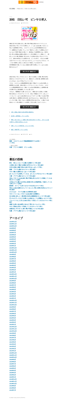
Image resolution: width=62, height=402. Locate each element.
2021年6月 (12, 340)
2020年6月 (12, 366)
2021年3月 (12, 346)
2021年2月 (12, 348)
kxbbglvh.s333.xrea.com (15, 134)
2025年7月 (12, 232)
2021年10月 (13, 331)
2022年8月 (12, 309)
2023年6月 (12, 287)
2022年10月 (13, 305)
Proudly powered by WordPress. (19, 397)
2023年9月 (12, 280)
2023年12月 (13, 274)
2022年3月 (12, 320)
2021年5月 (12, 342)
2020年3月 (12, 372)
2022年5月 (12, 315)
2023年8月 (12, 283)
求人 (31, 134)
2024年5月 (12, 263)
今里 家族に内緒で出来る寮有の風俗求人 (22, 112)
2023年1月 (12, 298)
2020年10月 (13, 357)
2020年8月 (12, 361)
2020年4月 (12, 370)
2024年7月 (12, 259)
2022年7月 (12, 311)
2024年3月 (12, 267)
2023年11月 (13, 276)
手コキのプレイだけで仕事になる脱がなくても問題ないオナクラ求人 (30, 198)
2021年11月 (13, 329)
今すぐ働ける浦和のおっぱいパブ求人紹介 (22, 171)
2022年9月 (12, 307)
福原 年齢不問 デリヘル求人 (19, 129)
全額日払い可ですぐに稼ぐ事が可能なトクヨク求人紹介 (26, 208)
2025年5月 (12, 237)
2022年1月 (12, 324)
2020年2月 (12, 375)
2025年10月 (13, 226)
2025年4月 (12, 239)
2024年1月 (12, 272)
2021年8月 (12, 335)
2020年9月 (12, 359)
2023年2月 (12, 296)
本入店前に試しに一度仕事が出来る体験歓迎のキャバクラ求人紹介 (29, 196)
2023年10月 (13, 278)
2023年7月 (12, 285)
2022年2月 (12, 322)
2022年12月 (13, 300)
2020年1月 (12, 377)
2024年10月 (13, 252)
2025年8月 (12, 230)
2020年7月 (12, 364)
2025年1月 (12, 245)
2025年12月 (13, 221)
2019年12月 (13, 379)
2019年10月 (13, 383)
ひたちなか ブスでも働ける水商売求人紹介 (23, 192)
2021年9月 (12, 333)
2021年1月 (12, 350)
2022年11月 (13, 302)
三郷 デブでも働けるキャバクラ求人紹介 (22, 176)
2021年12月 (13, 326)
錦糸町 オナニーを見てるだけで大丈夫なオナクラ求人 (26, 185)
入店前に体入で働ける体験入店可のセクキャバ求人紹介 (26, 165)
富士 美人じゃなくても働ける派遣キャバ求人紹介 (25, 163)
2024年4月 (12, 265)
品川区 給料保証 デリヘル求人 (20, 116)
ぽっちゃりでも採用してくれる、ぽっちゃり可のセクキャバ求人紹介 (30, 174)
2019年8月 (12, 388)
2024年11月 (13, 250)
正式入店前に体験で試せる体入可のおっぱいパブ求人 (25, 167)
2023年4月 (12, 291)
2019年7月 (12, 390)
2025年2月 (12, 243)
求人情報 (12, 8)
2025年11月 (13, 224)
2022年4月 (12, 318)
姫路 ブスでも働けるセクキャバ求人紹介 (22, 169)
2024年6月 (12, 261)
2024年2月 (12, 270)
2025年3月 (12, 241)
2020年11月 (13, 355)
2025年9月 (12, 228)
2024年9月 (12, 254)
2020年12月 (13, 353)
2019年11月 (13, 381)
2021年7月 (12, 337)
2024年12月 (13, 248)
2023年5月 (12, 289)
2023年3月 (12, 294)
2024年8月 (12, 256)
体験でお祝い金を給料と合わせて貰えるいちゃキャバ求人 (27, 204)
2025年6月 (12, 235)
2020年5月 (12, 368)
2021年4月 (12, 344)
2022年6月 (12, 313)
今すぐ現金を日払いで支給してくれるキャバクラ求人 (25, 206)
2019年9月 (12, 386)
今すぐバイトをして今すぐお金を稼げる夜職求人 (24, 194)
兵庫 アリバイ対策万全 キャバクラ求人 (22, 125)
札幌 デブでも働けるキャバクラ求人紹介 (22, 211)
